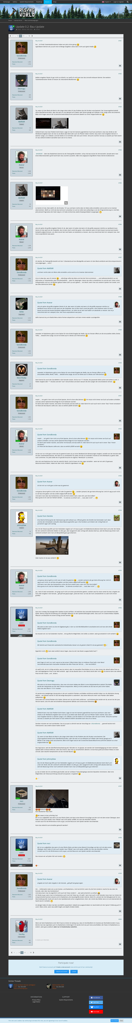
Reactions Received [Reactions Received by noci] (17, 807)
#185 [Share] (120, 183)
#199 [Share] (120, 873)
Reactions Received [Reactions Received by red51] (17, 629)
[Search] (127, 2)
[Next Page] (32, 36)
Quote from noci (43, 843)
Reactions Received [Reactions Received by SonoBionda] (17, 62)
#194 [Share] (120, 510)
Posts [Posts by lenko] (13, 320)
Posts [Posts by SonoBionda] (13, 64)
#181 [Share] (120, 41)
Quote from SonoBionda (46, 368)
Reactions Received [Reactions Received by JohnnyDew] (17, 531)
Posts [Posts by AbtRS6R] (13, 130)
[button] (106, 2)
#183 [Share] (120, 107)
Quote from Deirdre (45, 516)
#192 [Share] (120, 429)
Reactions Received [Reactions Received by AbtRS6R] (17, 128)
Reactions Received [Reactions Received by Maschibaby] (17, 384)
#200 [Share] (120, 919)
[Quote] (120, 65)
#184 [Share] (120, 150)
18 (29, 36)
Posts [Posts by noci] (13, 809)
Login (74, 971)
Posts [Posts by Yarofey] (13, 942)
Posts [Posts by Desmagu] (13, 97)
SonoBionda (96, 723)
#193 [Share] (120, 476)
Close (121, 1020)
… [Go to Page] (15, 36)
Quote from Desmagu (45, 680)
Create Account (61, 971)
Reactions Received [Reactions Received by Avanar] (17, 171)
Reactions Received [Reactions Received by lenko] (17, 318)
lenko (53, 987)
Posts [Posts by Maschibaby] (13, 386)
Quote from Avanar (44, 302)
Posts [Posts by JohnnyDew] (13, 533)
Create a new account (63, 967)
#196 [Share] (120, 608)
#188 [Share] (120, 297)
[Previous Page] (10, 36)
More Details (114, 1020)
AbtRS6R (39, 154)
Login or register (119, 2)
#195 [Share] (120, 570)
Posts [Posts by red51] (13, 631)
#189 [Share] (120, 330)
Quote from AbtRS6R (45, 268)
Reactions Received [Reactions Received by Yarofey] (17, 940)
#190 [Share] (120, 363)
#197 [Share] (120, 786)
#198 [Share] (120, 837)
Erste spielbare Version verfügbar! (24, 985)
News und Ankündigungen (20, 988)
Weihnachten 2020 (58, 985)
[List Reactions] (37, 778)
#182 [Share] (120, 74)
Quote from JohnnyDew (46, 759)
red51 (19, 29)
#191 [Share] (120, 396)
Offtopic (54, 988)
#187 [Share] (120, 257)
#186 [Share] (120, 224)
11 (23, 36)
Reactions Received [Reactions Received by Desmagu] (17, 95)
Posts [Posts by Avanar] (13, 173)
